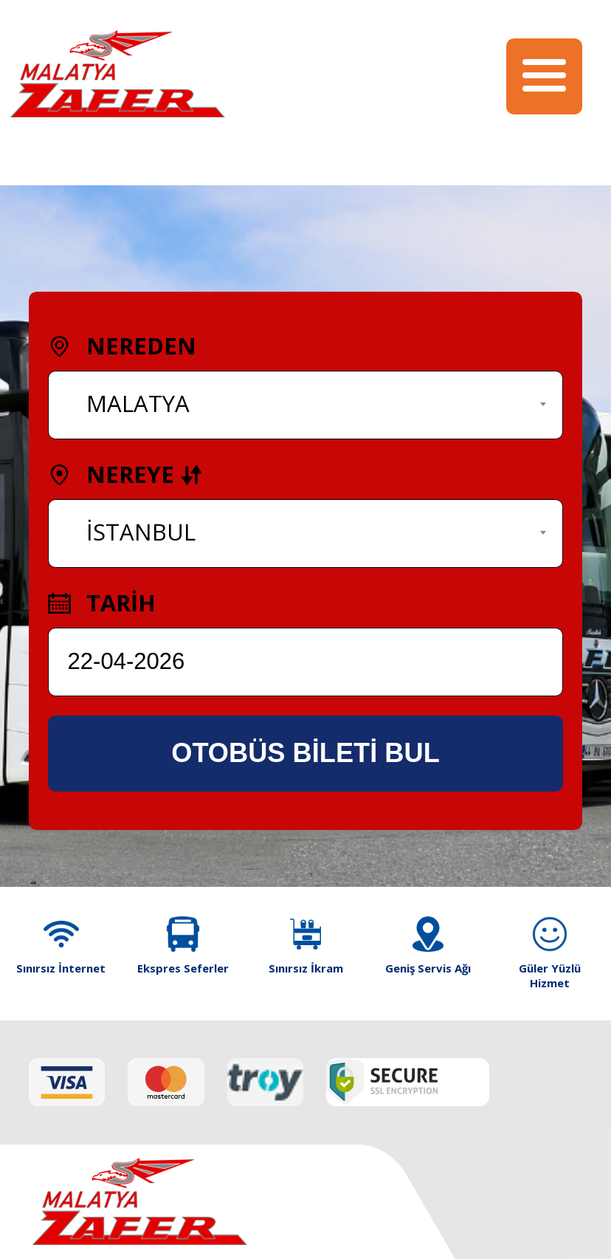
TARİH (102, 602)
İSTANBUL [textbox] (141, 531)
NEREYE (125, 474)
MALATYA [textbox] (138, 403)
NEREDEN (122, 345)
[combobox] (306, 405)
